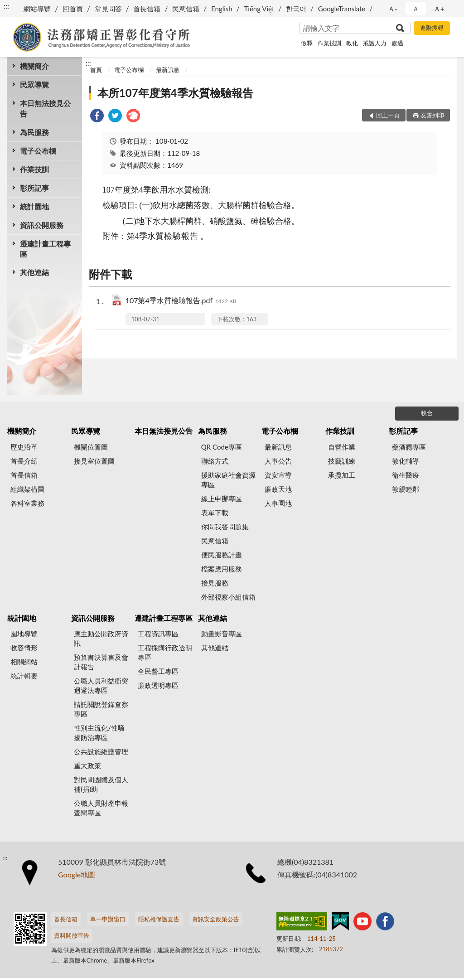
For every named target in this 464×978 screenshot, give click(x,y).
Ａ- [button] (392, 9)
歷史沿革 (24, 447)
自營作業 (341, 447)
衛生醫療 (405, 475)
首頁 (96, 69)
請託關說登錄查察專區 (101, 709)
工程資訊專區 (158, 633)
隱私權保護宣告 (158, 919)
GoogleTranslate (341, 9)
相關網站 (24, 662)
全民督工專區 (158, 671)
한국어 (296, 9)
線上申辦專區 (221, 498)
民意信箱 (185, 9)
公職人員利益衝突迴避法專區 (101, 685)
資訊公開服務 (41, 225)
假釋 (307, 43)
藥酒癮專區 (409, 447)
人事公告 (278, 461)
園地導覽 (24, 633)
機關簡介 (34, 66)
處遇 (397, 43)
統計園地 (34, 206)
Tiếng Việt (259, 9)
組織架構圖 (27, 489)
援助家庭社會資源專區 (228, 480)
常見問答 (108, 9)
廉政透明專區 (158, 685)
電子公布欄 (38, 150)
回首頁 (73, 9)
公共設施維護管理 (101, 751)
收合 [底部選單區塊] (427, 412)
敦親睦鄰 (405, 489)
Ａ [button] (415, 9)
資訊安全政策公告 (215, 919)
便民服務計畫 (221, 555)
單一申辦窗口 (108, 919)
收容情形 (24, 648)
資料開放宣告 (71, 935)
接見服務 (214, 583)
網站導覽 (37, 9)
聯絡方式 (214, 461)
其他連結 (34, 272)
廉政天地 (278, 489)
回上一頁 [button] (388, 115)
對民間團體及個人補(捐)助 (101, 784)
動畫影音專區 (221, 633)
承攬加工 (341, 475)
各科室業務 (27, 503)
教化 (352, 43)
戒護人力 (375, 43)
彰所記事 (34, 188)
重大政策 (87, 765)
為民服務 (34, 132)
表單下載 (214, 512)
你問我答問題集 (225, 527)
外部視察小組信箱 (228, 597)
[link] (97, 117)
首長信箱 (146, 9)
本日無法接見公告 (45, 108)
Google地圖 (76, 874)
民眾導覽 (34, 84)
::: (6, 5)
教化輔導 (405, 461)
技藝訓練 (341, 461)
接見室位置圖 (94, 461)
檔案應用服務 (221, 569)
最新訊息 (167, 69)
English (221, 9)
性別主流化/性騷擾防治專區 (99, 732)
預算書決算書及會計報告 (101, 662)
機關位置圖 (91, 447)
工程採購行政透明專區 (165, 652)
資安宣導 (278, 475)
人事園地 (278, 503)
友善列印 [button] (432, 115)
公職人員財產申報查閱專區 (101, 808)
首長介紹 (24, 461)
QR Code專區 (221, 447)
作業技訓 (329, 43)
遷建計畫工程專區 (45, 248)
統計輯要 (24, 676)
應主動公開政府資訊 (101, 638)
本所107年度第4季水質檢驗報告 (175, 92)
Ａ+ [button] (439, 9)
